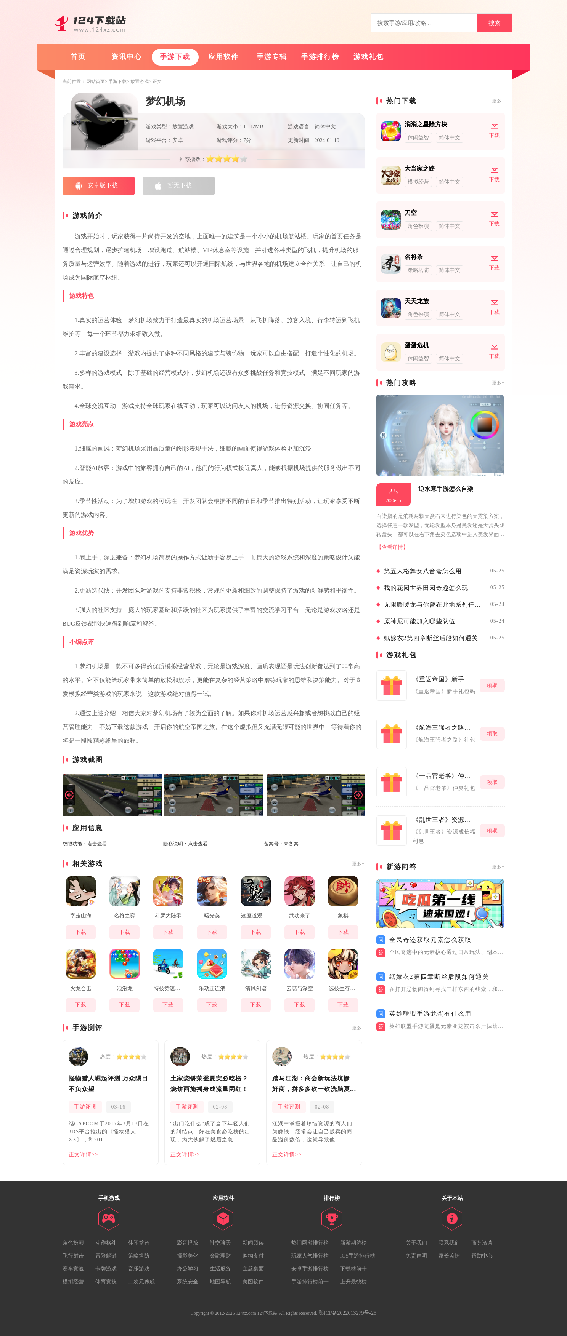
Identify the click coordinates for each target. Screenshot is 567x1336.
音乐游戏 (138, 1269)
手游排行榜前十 (310, 1282)
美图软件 (253, 1282)
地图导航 (220, 1282)
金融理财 (220, 1256)
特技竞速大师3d (170, 988)
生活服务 (220, 1269)
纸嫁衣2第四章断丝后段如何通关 (431, 638)
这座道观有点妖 (257, 916)
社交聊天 (220, 1243)
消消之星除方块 (426, 124)
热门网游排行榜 (310, 1243)
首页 (78, 57)
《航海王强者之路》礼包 (444, 727)
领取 (492, 685)
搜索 (494, 23)
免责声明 (416, 1256)
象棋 (343, 916)
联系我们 (449, 1243)
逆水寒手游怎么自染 (445, 489)
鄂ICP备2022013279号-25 (347, 1313)
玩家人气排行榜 (310, 1256)
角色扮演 (73, 1243)
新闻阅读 (253, 1243)
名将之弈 (124, 916)
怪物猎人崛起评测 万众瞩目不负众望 (108, 1083)
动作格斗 (106, 1243)
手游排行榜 (320, 57)
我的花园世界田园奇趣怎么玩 (426, 588)
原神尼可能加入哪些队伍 (419, 621)
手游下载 (175, 57)
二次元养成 (141, 1282)
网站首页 (96, 81)
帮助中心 (482, 1256)
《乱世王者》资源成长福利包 (444, 820)
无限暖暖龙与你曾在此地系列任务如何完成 (435, 604)
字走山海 (81, 916)
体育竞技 (106, 1282)
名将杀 (414, 257)
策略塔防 (138, 1256)
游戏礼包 (368, 57)
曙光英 (212, 916)
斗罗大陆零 (168, 916)
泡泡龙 (125, 988)
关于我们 (416, 1243)
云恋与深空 (299, 988)
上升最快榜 (353, 1282)
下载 (81, 932)
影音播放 (187, 1243)
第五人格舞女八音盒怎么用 (423, 571)
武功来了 (299, 916)
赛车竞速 (73, 1269)
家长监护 (449, 1256)
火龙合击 (81, 988)
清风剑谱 (256, 988)
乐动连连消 (212, 988)
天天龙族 (417, 301)
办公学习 (187, 1269)
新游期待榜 (353, 1243)
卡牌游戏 (106, 1269)
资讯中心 (126, 57)
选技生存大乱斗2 (345, 988)
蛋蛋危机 (417, 345)
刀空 (411, 212)
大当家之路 (420, 168)
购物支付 (253, 1256)
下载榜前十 (353, 1269)
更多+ (358, 863)
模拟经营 (73, 1282)
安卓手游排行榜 (310, 1269)
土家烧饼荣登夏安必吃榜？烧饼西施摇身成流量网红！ (209, 1083)
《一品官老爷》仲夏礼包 (444, 776)
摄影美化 (187, 1256)
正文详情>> (83, 1154)
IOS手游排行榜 (358, 1256)
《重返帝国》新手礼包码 (444, 679)
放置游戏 (139, 81)
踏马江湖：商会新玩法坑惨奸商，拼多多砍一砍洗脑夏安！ (311, 1085)
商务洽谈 (482, 1243)
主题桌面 (253, 1269)
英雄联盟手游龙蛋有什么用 (430, 1013)
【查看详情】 (392, 547)
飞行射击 (73, 1256)
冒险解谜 (106, 1256)
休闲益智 (138, 1243)
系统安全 (187, 1282)
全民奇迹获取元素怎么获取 (430, 939)
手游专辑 (272, 57)
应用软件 (223, 57)
